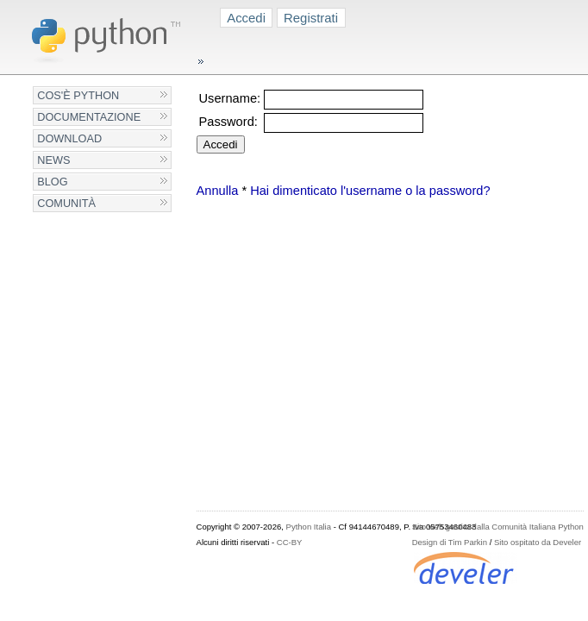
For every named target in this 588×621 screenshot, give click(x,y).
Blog (52, 181)
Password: (228, 122)
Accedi (246, 17)
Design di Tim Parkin (449, 542)
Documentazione (89, 116)
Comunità (66, 203)
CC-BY (290, 542)
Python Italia (308, 526)
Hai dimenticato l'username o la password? (370, 191)
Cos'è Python (78, 95)
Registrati (311, 17)
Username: (230, 98)
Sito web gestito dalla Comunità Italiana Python (498, 526)
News (53, 160)
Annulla (218, 191)
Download (69, 138)
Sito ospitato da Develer (537, 542)
